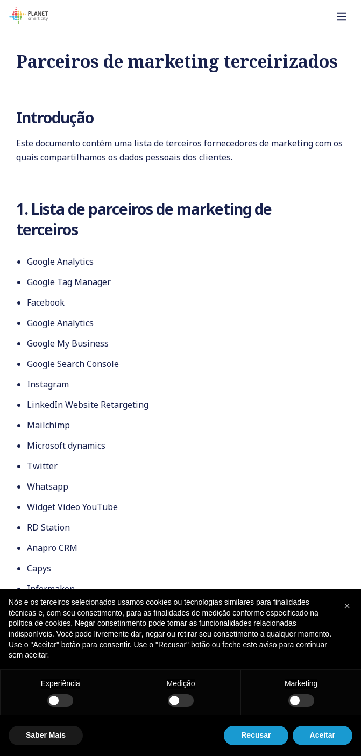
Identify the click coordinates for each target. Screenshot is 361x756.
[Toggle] (341, 17)
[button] (347, 605)
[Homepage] (28, 17)
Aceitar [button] (322, 735)
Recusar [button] (256, 735)
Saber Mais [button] (46, 735)
